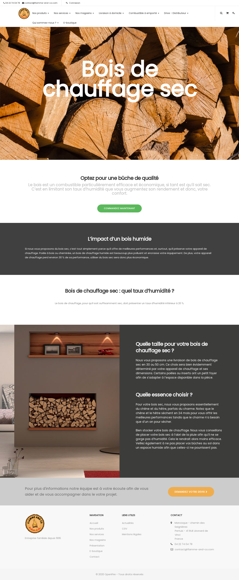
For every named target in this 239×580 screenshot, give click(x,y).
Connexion (73, 2)
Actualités (128, 523)
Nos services (97, 534)
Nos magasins (98, 540)
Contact (94, 556)
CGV (124, 528)
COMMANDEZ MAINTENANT (119, 208)
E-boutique (96, 551)
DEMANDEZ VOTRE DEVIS (191, 491)
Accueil (94, 523)
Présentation (97, 545)
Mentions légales (131, 534)
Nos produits (97, 528)
